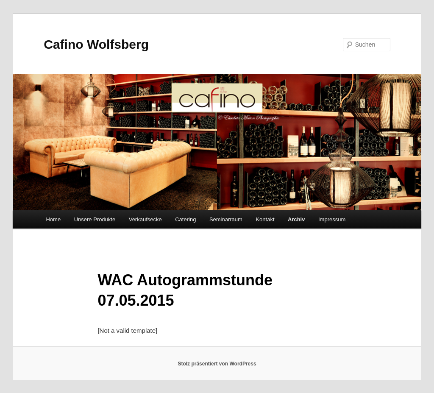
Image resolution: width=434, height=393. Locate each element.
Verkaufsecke (145, 219)
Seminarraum (225, 219)
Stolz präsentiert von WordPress (217, 364)
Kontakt (265, 219)
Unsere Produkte (95, 219)
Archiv (296, 219)
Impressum (331, 219)
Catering (185, 219)
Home (53, 219)
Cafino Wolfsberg (96, 44)
